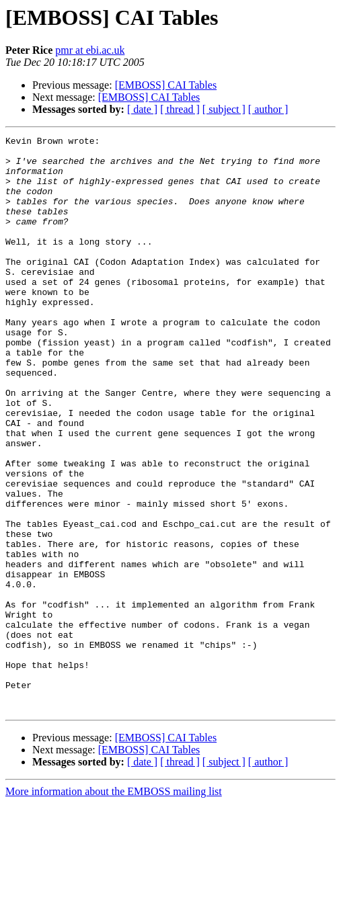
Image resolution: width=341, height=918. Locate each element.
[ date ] (142, 109)
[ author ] (268, 109)
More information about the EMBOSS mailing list (113, 906)
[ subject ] (223, 109)
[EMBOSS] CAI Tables (166, 85)
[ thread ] (180, 109)
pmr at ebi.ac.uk (89, 50)
